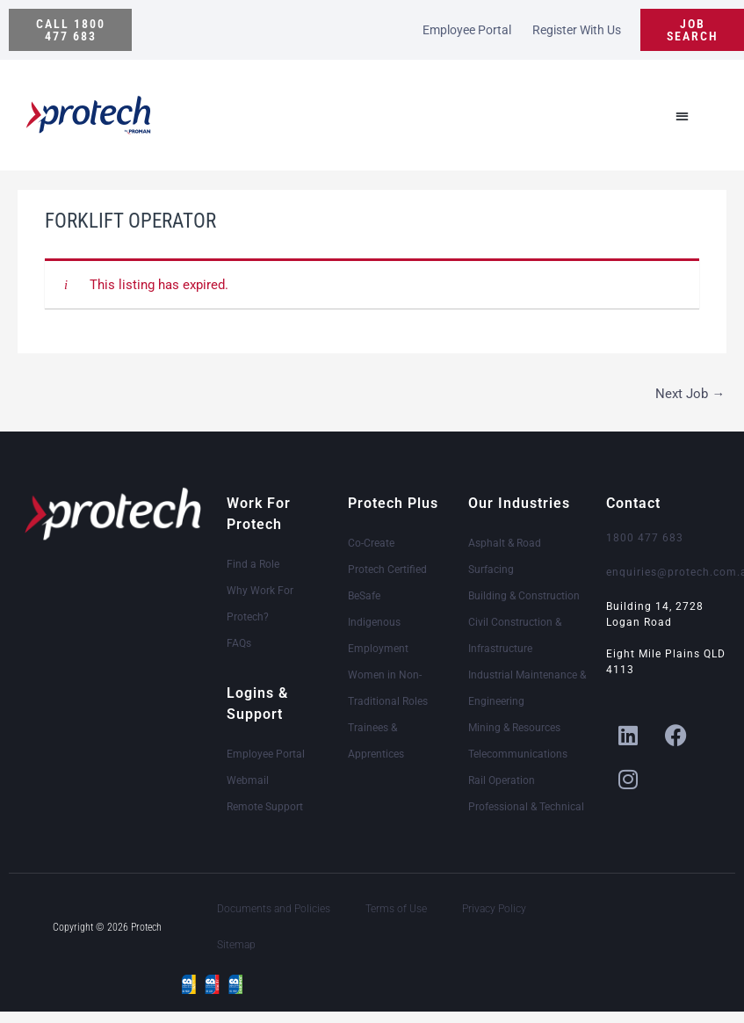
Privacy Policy (494, 909)
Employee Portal (467, 30)
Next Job (690, 394)
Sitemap (236, 945)
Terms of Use (396, 909)
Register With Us (576, 30)
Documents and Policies (273, 909)
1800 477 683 (644, 538)
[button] (70, 30)
